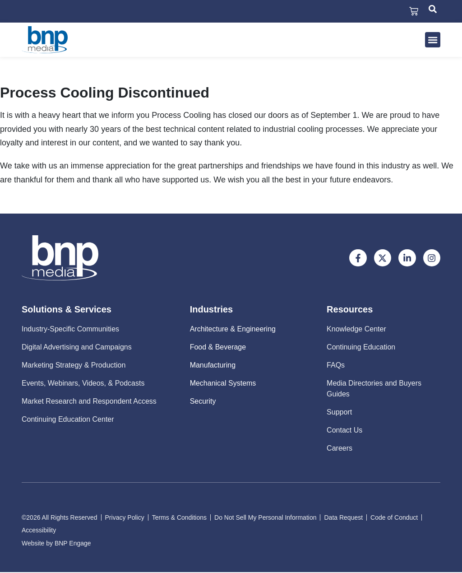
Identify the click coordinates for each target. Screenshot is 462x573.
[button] (432, 40)
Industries (211, 310)
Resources (350, 310)
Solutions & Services (66, 310)
